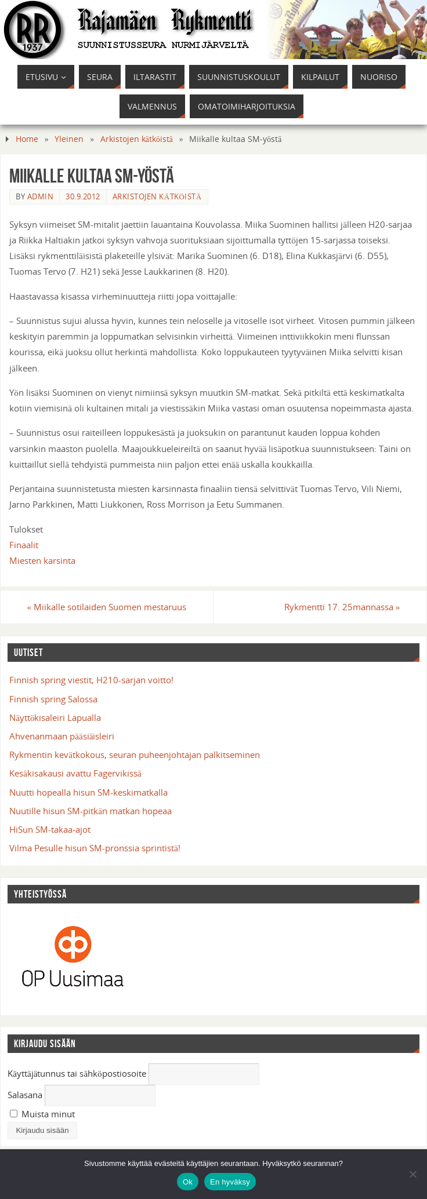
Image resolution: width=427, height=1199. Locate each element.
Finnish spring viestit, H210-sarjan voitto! (91, 680)
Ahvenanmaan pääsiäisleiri (61, 736)
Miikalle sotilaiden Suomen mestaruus (107, 607)
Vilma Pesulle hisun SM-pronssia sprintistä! (94, 848)
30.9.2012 (83, 196)
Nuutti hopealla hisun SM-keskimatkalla (88, 792)
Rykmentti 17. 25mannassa (342, 607)
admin (40, 196)
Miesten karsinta (42, 560)
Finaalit (23, 545)
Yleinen (69, 138)
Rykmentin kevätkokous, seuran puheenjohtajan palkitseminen (134, 754)
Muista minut (42, 1114)
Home (27, 138)
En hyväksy (230, 1182)
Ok (188, 1182)
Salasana (25, 1094)
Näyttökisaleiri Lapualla (55, 717)
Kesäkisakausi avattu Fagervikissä (75, 773)
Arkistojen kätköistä (136, 138)
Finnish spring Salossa (53, 699)
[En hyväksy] (412, 1174)
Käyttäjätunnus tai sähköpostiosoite (77, 1073)
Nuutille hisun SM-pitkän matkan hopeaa (90, 811)
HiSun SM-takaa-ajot (50, 829)
